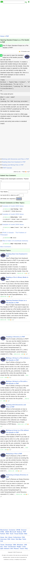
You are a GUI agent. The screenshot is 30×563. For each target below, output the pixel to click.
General (23, 531)
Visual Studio (18, 535)
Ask (1, 542)
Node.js (19, 533)
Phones (16, 550)
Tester (2, 546)
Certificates (12, 548)
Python (2, 535)
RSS (7, 535)
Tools (11, 535)
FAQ (23, 539)
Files (5, 548)
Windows (20, 546)
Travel (22, 550)
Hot (6, 539)
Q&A (2, 550)
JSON (7, 533)
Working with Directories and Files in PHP (15, 159)
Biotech (7, 550)
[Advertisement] (15, 19)
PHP (7, 36)
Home (2, 36)
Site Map (19, 540)
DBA (14, 546)
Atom (13, 540)
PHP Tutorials (7, 168)
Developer (8, 546)
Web (25, 535)
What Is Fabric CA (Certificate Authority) (15, 242)
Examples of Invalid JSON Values (13, 207)
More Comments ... (6, 248)
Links (24, 548)
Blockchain (4, 531)
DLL (1, 548)
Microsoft (13, 533)
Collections (17, 539)
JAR (25, 546)
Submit (19, 200)
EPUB (18, 531)
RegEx (19, 548)
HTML (2, 533)
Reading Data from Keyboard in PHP (13, 162)
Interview (3, 540)
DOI (11, 550)
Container (12, 531)
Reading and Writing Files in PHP (12, 165)
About (10, 539)
